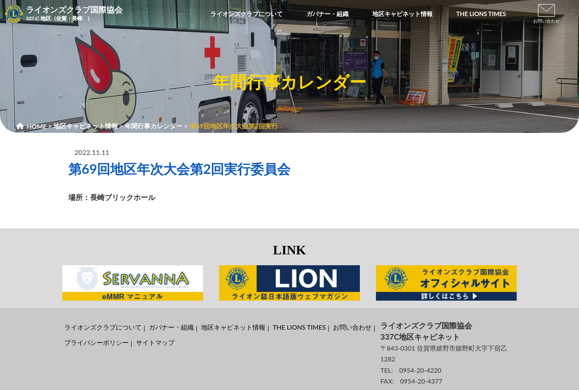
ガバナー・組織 (171, 327)
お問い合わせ (352, 327)
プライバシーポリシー (96, 342)
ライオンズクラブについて (103, 327)
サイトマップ (155, 342)
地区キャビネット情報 (233, 327)
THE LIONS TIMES (299, 327)
